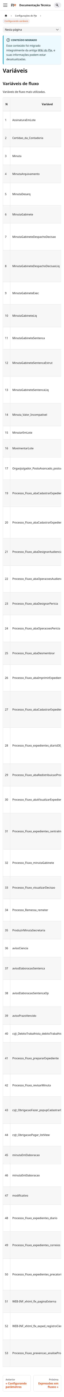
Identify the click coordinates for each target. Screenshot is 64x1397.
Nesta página (13, 30)
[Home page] (6, 15)
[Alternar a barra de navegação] (5, 5)
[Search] (57, 5)
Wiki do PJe (45, 50)
